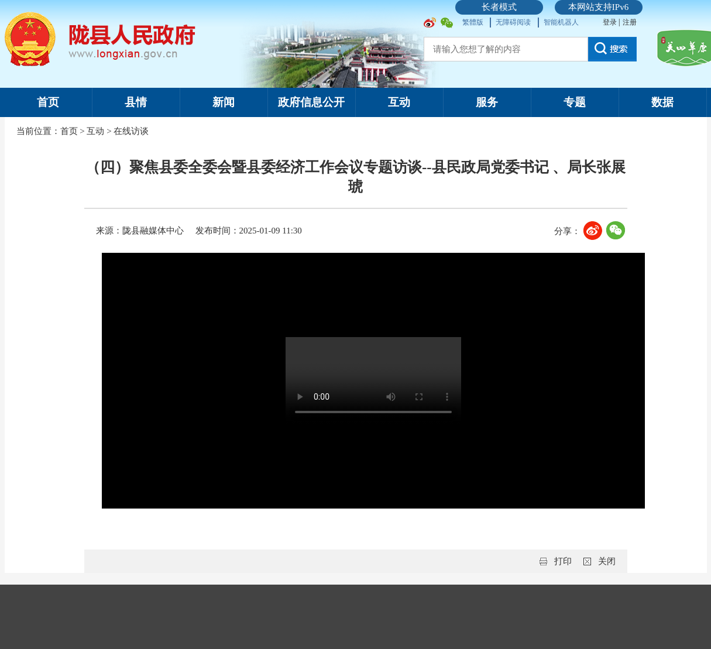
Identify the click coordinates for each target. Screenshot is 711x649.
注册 (630, 22)
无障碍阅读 (513, 22)
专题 (575, 102)
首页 (48, 102)
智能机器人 (561, 22)
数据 (662, 102)
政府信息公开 (311, 102)
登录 (611, 22)
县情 (136, 102)
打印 (563, 561)
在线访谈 (131, 131)
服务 (487, 102)
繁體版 (472, 22)
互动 (399, 102)
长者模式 (499, 7)
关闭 (607, 561)
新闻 (223, 102)
